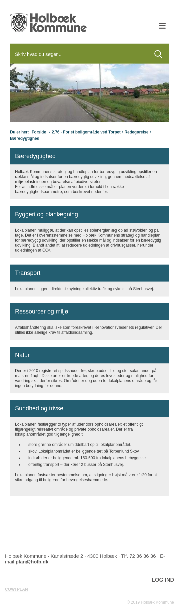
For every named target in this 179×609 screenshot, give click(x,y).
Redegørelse (136, 132)
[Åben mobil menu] (162, 26)
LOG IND (163, 580)
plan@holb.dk (32, 561)
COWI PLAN (16, 589)
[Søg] (79, 54)
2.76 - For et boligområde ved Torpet (86, 132)
